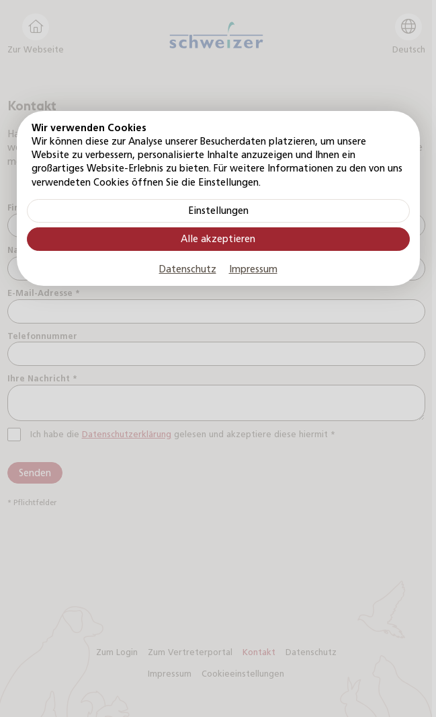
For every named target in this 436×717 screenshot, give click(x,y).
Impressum (253, 269)
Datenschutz (187, 269)
